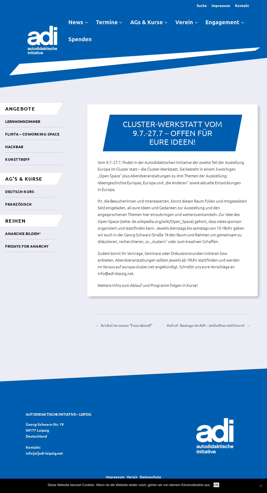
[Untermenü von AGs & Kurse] (166, 22)
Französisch (18, 204)
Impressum (221, 5)
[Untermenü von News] (86, 22)
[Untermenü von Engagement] (242, 22)
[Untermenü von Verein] (196, 22)
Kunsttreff (17, 159)
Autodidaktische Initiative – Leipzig (58, 414)
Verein (132, 476)
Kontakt (242, 5)
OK (216, 485)
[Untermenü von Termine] (120, 22)
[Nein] (260, 485)
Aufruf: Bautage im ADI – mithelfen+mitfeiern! (205, 325)
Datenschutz (150, 476)
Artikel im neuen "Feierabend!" (126, 325)
